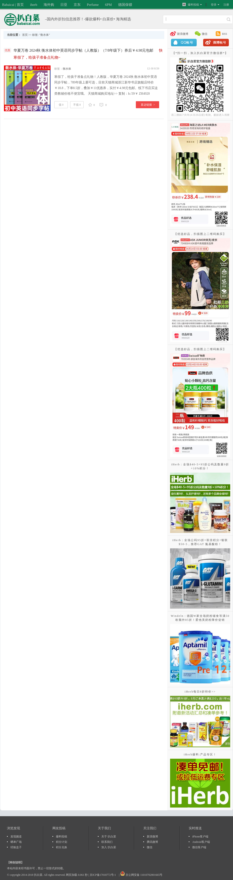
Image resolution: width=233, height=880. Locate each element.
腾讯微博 (152, 842)
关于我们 (104, 828)
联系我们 (107, 842)
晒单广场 (16, 842)
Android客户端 (201, 842)
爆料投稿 (190, 4)
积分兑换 (61, 847)
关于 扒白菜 (108, 836)
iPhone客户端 (200, 836)
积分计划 (61, 842)
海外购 (49, 5)
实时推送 (195, 828)
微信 (204, 34)
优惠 (7, 50)
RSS (224, 34)
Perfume (93, 5)
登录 (213, 4)
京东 (77, 5)
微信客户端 (199, 847)
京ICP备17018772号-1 (103, 874)
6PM (108, 5)
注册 (226, 4)
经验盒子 (16, 847)
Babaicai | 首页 (13, 5)
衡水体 (67, 68)
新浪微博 (182, 34)
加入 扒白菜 (108, 847)
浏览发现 (13, 828)
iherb (33, 5)
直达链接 (148, 104)
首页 (25, 34)
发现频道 (16, 836)
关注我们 (149, 828)
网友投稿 (58, 828)
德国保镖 (125, 5)
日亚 (63, 5)
